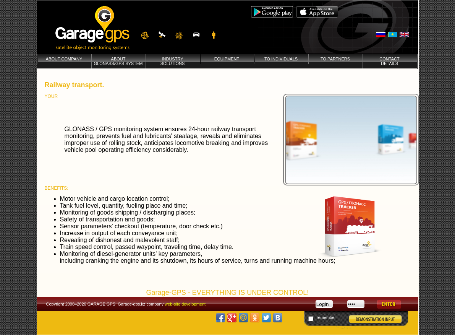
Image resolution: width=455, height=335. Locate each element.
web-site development (185, 304)
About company (64, 59)
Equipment (226, 59)
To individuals (281, 59)
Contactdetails (389, 61)
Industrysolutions (172, 61)
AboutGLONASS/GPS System (118, 61)
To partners (335, 59)
